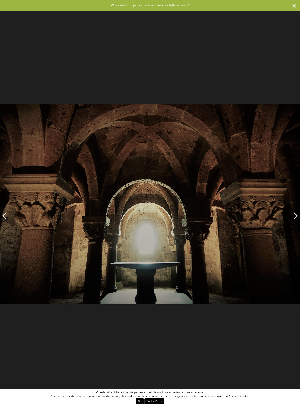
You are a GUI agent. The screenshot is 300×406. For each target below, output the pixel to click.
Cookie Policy (154, 401)
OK (140, 401)
